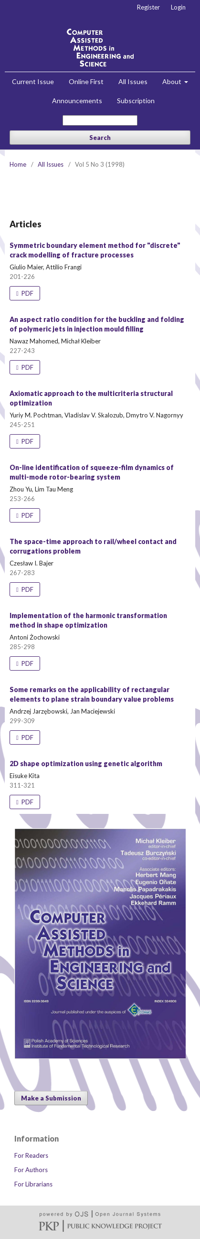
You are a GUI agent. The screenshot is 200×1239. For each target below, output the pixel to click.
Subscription (136, 100)
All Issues (132, 81)
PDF (26, 293)
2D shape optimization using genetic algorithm (86, 763)
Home (18, 164)
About (172, 81)
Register (148, 7)
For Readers (31, 1155)
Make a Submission (51, 1098)
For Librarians (33, 1184)
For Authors (31, 1170)
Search (100, 137)
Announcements (77, 100)
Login (178, 7)
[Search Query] (100, 120)
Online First (86, 81)
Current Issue (33, 81)
